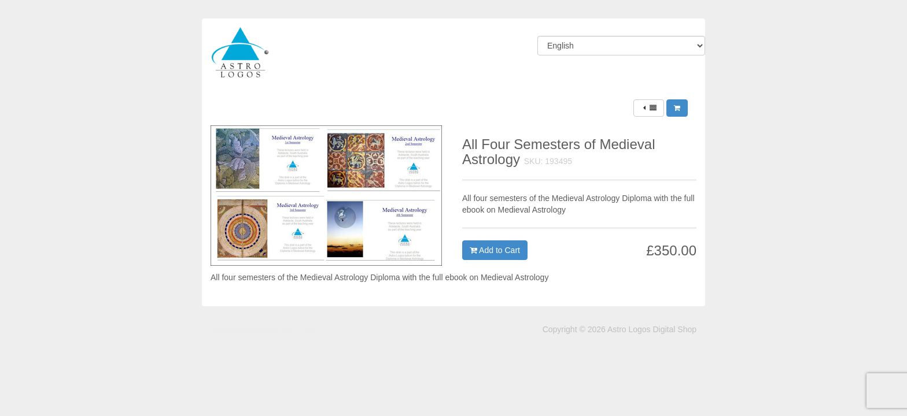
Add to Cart (495, 250)
